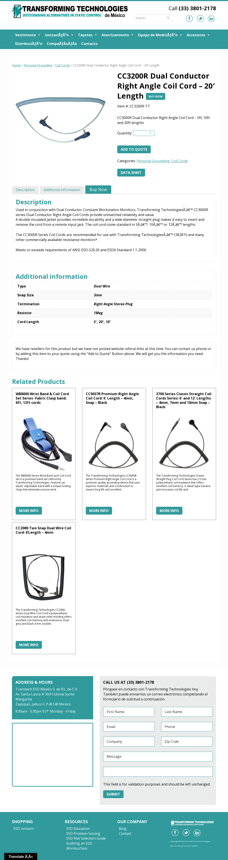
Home (16, 65)
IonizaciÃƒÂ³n (57, 35)
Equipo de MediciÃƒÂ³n (158, 35)
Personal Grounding (38, 65)
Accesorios (196, 35)
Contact (125, 833)
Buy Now (155, 96)
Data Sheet (131, 172)
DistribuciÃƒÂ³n (28, 43)
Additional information (61, 189)
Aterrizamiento (115, 35)
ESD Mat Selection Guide (86, 838)
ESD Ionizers (23, 828)
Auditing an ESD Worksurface (79, 846)
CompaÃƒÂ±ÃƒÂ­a (62, 43)
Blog (122, 828)
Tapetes (85, 35)
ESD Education (78, 828)
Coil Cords (62, 65)
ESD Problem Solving (83, 833)
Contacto (89, 43)
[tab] (25, 189)
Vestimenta (25, 35)
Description (25, 189)
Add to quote (134, 149)
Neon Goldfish (192, 846)
